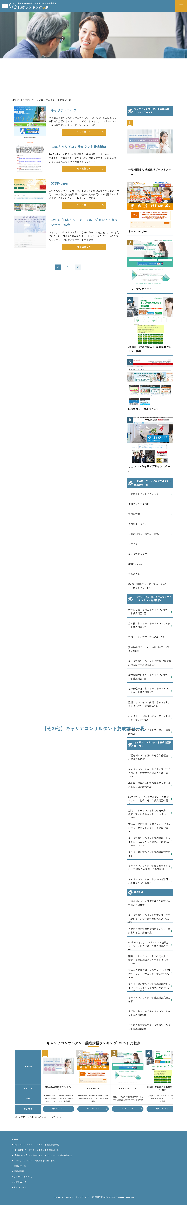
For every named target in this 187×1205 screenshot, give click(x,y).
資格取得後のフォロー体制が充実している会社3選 (149, 649)
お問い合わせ (20, 1182)
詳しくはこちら (58, 1109)
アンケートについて (23, 1177)
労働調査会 (134, 574)
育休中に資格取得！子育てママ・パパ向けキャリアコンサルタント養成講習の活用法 (149, 827)
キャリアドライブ (137, 554)
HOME (17, 1139)
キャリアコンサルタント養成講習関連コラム (34, 1161)
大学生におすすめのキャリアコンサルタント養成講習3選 (149, 612)
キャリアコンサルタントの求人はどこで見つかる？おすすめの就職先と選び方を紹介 (149, 772)
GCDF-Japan (135, 564)
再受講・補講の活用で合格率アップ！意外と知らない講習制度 (149, 785)
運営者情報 (19, 1171)
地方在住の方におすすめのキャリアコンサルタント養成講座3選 (149, 690)
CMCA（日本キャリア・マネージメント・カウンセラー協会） (147, 586)
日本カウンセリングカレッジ (143, 494)
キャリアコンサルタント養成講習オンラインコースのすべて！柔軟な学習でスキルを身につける (149, 841)
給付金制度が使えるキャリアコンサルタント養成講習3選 (149, 677)
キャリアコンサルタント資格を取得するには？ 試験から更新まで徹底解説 (149, 868)
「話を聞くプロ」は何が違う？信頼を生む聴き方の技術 (149, 757)
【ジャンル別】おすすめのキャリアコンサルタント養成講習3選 (43, 1155)
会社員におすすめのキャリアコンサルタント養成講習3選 (149, 625)
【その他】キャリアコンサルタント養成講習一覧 (36, 1150)
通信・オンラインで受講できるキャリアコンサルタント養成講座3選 (149, 704)
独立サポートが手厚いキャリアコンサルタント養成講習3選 (149, 718)
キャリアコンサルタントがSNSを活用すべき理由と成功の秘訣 (149, 881)
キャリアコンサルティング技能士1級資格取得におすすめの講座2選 (149, 663)
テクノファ (134, 544)
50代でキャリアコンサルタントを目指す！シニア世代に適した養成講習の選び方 (149, 800)
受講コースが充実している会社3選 (146, 637)
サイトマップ (20, 1187)
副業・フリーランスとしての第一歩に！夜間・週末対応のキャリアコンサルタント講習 (149, 813)
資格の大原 (134, 514)
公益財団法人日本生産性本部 (143, 534)
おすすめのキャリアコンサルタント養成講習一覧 (36, 1145)
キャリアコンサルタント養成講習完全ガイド (149, 854)
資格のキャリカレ (137, 524)
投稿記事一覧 (20, 1166)
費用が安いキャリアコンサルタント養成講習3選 (149, 732)
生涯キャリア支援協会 (140, 504)
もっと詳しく (90, 132)
